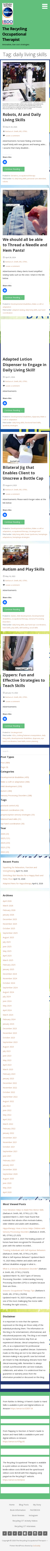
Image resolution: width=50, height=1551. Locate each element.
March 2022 (8, 1124)
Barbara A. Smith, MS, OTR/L (16, 131)
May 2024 (7, 1005)
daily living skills (20, 178)
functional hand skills (33, 422)
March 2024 (8, 1015)
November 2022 (10, 1087)
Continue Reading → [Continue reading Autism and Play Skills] (14, 609)
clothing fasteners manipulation (29, 735)
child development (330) (11, 786)
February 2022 (9, 1128)
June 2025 (7, 946)
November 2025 (10, 924)
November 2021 (10, 1142)
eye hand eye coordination (35, 625)
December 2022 (10, 1083)
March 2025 (8, 960)
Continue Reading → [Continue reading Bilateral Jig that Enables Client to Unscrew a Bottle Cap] (14, 522)
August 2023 (8, 1046)
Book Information (18, 1510)
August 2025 (8, 937)
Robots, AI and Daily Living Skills (22, 117)
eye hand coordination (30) (12, 823)
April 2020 (7, 1192)
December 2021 (10, 1137)
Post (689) (5, 762)
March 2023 (8, 1069)
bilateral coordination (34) (12, 810)
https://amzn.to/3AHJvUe (14, 1480)
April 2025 (7, 955)
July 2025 (7, 942)
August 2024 (8, 992)
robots (5, 181)
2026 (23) (5, 834)
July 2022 (7, 1106)
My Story (37, 1504)
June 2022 (7, 1110)
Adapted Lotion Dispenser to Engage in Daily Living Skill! (25, 364)
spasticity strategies (10, 425)
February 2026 (9, 910)
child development (24, 616)
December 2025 (10, 919)
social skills (33, 628)
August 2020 (8, 1178)
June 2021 (7, 1156)
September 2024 (10, 987)
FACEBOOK (35, 1510)
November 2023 (10, 1033)
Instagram (33, 1515)
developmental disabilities (21, 738)
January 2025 (8, 969)
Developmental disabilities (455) (15, 777)
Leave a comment (13, 135)
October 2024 (9, 983)
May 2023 (7, 1060)
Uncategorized (34, 531)
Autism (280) (6, 791)
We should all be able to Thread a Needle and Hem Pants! (25, 245)
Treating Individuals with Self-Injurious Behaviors (24, 1250)
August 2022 (8, 1101)
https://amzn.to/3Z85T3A (22, 1408)
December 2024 (10, 974)
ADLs (14, 735)
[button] (45, 5)
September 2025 (10, 933)
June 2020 (7, 1183)
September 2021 (10, 1151)
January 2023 (8, 1078)
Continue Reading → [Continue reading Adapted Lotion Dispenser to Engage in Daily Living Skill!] (14, 410)
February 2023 (9, 1074)
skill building (24, 628)
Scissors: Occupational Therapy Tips (19, 1290)
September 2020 (10, 1174)
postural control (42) (10, 805)
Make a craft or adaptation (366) (15, 782)
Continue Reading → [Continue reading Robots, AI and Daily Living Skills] (14, 169)
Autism (13, 616)
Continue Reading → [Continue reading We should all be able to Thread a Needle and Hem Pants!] (14, 297)
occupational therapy (27, 176)
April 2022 (7, 1119)
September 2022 (10, 1096)
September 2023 (10, 1042)
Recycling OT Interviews (25, 1526)
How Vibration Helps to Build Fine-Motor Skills (23, 1210)
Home (12, 1504)
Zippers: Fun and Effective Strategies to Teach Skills (24, 680)
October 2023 (9, 1037)
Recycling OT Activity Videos (25, 1520)
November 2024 (10, 978)
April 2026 (7, 901)
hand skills (7, 628)
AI (13, 178)
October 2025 (9, 928)
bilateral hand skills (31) (11, 819)
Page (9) (4, 767)
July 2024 (7, 996)
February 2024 (9, 1019)
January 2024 (8, 1024)
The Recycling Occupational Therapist (14, 34)
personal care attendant (36, 178)
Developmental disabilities (21, 304)
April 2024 (7, 1010)
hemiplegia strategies (21, 537)
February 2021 (9, 1160)
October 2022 (9, 1092)
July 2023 (7, 1051)
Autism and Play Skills (23, 569)
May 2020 (7, 1187)
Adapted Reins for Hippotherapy (17, 883)
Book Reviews (18, 1515)
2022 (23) (5, 852)
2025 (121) (5, 838)
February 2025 (9, 964)
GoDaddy (36, 1545)
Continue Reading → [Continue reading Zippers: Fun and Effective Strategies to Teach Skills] (14, 726)
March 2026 (8, 905)
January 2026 (8, 914)
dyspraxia (36, 417)
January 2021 (8, 1165)
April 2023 (7, 1065)
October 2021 (9, 1147)
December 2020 (10, 1169)
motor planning (32, 741)
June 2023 (7, 1055)
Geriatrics (14, 176)
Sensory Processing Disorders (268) (16, 795)
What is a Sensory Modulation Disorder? (20, 1268)
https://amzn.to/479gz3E (14, 1441)
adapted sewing (18, 310)
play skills (15, 628)
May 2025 (7, 951)
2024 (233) (5, 843)
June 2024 (7, 1001)
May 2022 (7, 1115)
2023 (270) (5, 847)
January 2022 (8, 1133)
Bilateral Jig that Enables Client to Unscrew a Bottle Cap (23, 473)
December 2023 (10, 1028)
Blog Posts (24, 1504)
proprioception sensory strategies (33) (18, 814)
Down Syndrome (31, 534)
